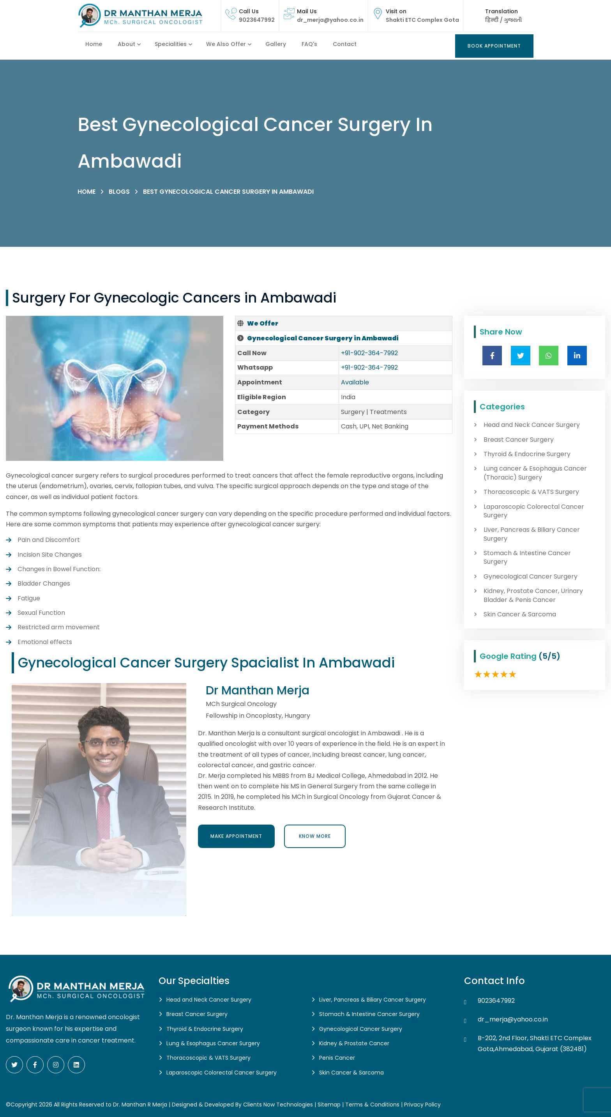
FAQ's (309, 44)
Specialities (171, 44)
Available (355, 382)
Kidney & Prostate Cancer (354, 1043)
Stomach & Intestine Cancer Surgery (527, 557)
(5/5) (549, 656)
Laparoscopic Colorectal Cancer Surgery (534, 511)
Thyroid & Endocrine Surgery (527, 454)
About (126, 44)
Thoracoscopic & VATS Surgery (531, 492)
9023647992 (257, 20)
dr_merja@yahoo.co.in (330, 20)
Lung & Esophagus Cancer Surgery (213, 1043)
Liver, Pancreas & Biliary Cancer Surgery (532, 534)
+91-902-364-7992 (369, 353)
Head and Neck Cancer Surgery (532, 425)
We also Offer (226, 44)
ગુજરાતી (512, 20)
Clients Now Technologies (278, 1104)
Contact (345, 44)
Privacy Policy (422, 1104)
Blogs (119, 191)
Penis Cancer (337, 1058)
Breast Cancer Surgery (519, 439)
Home (93, 44)
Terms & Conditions (372, 1104)
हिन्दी (492, 20)
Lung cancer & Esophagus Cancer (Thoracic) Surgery (535, 472)
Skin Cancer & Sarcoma (520, 614)
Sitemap (329, 1104)
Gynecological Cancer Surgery (530, 576)
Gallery (275, 44)
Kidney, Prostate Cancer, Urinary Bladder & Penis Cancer (533, 595)
